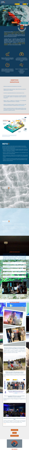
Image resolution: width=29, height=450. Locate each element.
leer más (4, 353)
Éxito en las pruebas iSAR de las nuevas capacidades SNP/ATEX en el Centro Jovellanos (14, 396)
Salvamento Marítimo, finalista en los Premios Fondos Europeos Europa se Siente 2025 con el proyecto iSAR (14, 348)
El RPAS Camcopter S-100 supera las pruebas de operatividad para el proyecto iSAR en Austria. (14, 372)
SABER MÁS (14, 22)
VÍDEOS (14, 432)
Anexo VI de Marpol (21, 105)
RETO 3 (25, 117)
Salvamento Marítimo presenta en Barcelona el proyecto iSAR (14, 419)
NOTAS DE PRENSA (14, 435)
